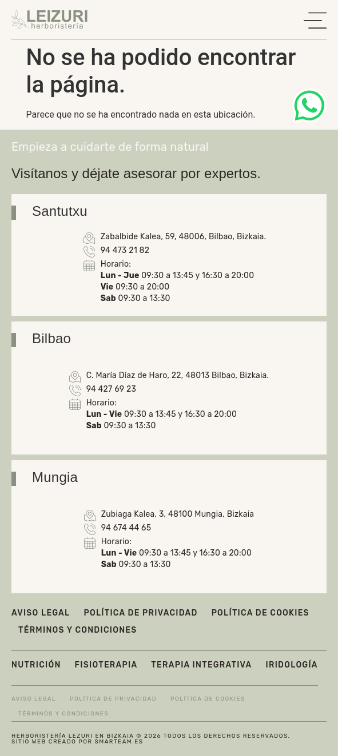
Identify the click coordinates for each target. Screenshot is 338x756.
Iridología (292, 665)
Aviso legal (40, 613)
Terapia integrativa (201, 665)
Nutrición (36, 665)
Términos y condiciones (77, 630)
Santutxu (60, 211)
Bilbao (51, 338)
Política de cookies (260, 613)
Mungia (55, 477)
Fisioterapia (106, 665)
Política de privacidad (140, 613)
